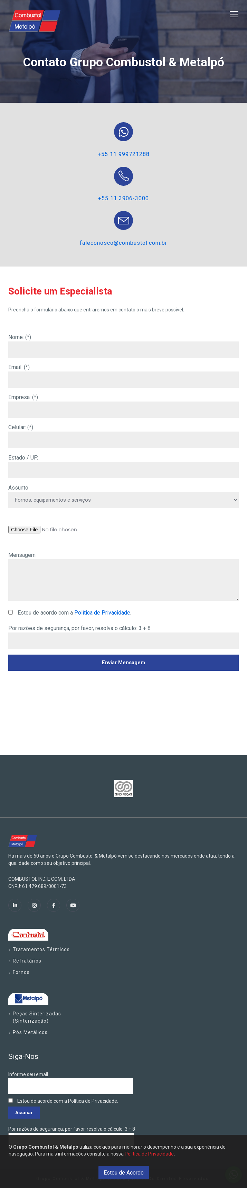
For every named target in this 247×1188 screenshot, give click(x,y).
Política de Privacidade (102, 612)
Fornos (21, 972)
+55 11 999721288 (124, 154)
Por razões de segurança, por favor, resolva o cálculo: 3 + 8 (79, 628)
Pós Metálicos (30, 1032)
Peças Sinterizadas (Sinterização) (37, 1017)
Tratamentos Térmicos (41, 949)
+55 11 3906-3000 (123, 198)
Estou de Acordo (124, 1172)
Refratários (27, 961)
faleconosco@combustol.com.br (123, 243)
